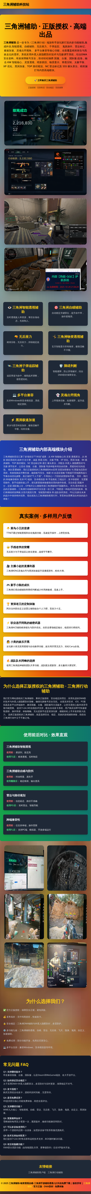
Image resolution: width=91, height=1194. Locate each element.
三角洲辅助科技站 (16, 4)
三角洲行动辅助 (55, 1172)
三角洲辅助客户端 (37, 1172)
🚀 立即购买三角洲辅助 (45, 80)
